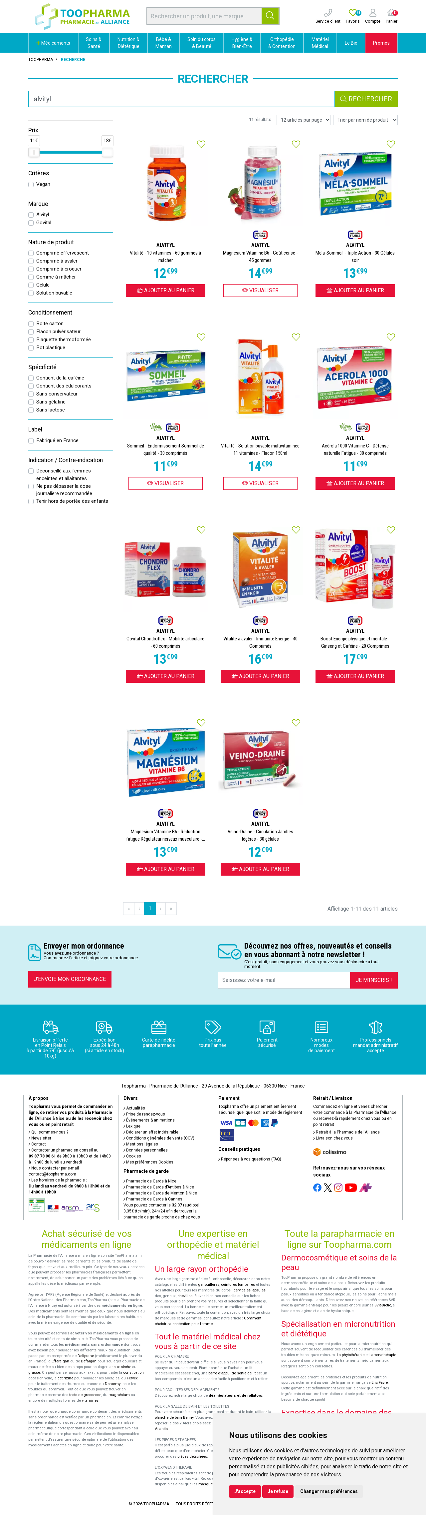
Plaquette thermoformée (63, 340)
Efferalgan (60, 1361)
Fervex (132, 1378)
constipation (133, 1372)
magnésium (119, 1395)
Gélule (43, 285)
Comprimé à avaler (57, 261)
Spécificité (42, 367)
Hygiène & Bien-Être (242, 43)
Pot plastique (50, 348)
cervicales (242, 1290)
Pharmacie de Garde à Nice (149, 1181)
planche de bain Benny (174, 1417)
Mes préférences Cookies (148, 1162)
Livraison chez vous (333, 1138)
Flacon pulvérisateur (58, 332)
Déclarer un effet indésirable (150, 1132)
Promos (381, 43)
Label (35, 429)
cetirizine (65, 1378)
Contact (37, 1144)
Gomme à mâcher (56, 277)
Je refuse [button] (278, 1491)
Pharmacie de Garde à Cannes (152, 1199)
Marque (38, 204)
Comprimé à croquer (59, 269)
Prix (33, 130)
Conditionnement (50, 312)
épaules (259, 1290)
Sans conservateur (57, 394)
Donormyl (113, 1384)
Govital (43, 223)
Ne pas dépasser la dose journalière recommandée (64, 490)
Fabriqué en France (57, 440)
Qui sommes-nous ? (48, 1132)
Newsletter (40, 1138)
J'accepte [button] (245, 1491)
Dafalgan (89, 1361)
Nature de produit (51, 242)
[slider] (34, 152)
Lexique (131, 1126)
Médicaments (53, 43)
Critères (38, 173)
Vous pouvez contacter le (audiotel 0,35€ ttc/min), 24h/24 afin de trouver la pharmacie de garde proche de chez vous (161, 1211)
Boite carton (50, 324)
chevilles (184, 1296)
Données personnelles (145, 1150)
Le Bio (351, 43)
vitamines (90, 1400)
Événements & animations (149, 1120)
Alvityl (42, 215)
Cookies (132, 1156)
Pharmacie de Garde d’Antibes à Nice (158, 1187)
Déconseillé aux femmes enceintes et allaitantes (63, 474)
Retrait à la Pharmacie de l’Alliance (346, 1132)
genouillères (208, 1284)
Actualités (134, 1108)
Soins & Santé (94, 43)
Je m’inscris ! (374, 980)
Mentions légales (140, 1144)
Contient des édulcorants (64, 386)
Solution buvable (54, 293)
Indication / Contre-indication (65, 460)
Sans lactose (50, 410)
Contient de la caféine (60, 378)
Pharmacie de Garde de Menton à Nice (160, 1193)
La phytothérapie (350, 1355)
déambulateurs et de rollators (235, 1395)
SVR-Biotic (382, 1305)
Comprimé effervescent (62, 253)
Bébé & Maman (163, 43)
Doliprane (86, 1356)
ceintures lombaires (238, 1284)
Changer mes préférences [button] (329, 1491)
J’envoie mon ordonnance (70, 979)
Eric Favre (379, 1382)
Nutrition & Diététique (128, 43)
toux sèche (121, 1367)
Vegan (43, 184)
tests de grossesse (85, 1395)
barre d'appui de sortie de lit (232, 1373)
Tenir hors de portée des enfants (72, 501)
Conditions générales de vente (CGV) (158, 1138)
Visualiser (260, 290)
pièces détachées (192, 1456)
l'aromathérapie (382, 1355)
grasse (34, 1372)
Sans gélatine (51, 402)
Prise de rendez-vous (144, 1114)
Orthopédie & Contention (282, 43)
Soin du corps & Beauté (201, 43)
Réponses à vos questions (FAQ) (249, 1159)
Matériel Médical (320, 43)
